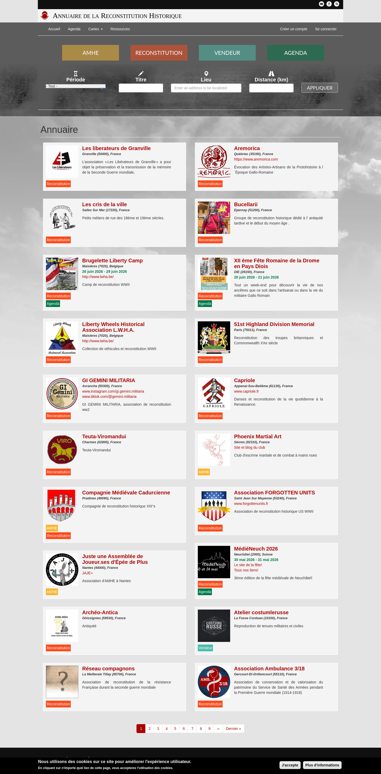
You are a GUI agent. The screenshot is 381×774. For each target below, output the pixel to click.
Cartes (95, 29)
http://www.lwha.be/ (98, 277)
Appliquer (319, 88)
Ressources (120, 29)
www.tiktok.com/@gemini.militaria (109, 396)
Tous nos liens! (246, 570)
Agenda (74, 29)
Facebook (329, 4)
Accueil (54, 29)
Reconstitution (158, 52)
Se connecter (326, 29)
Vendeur (227, 52)
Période (75, 79)
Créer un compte (293, 29)
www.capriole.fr (246, 391)
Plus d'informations (322, 766)
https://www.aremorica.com (256, 159)
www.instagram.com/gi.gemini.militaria (113, 391)
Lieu (206, 79)
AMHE (90, 52)
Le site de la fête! (248, 565)
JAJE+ (87, 573)
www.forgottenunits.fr (251, 503)
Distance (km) (271, 79)
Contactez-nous (321, 4)
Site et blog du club (249, 447)
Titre (140, 79)
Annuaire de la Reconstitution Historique (117, 15)
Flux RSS (336, 4)
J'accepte (290, 766)
